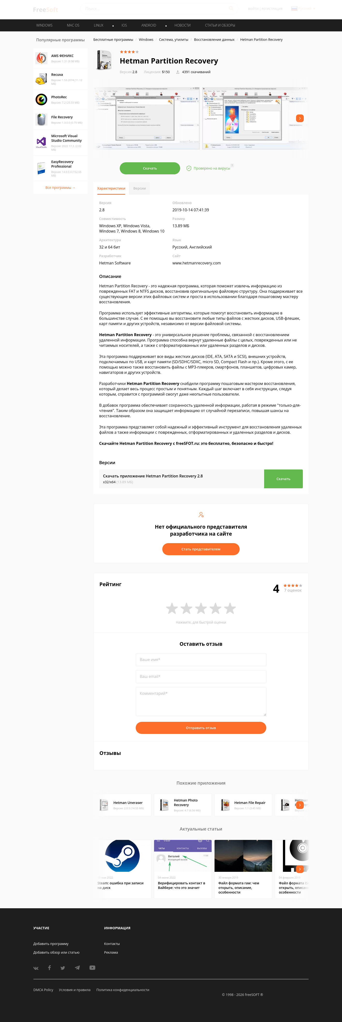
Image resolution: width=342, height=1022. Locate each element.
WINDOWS (44, 25)
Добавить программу (50, 943)
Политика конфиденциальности (122, 989)
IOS (124, 25)
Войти (253, 9)
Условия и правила (74, 989)
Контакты (112, 943)
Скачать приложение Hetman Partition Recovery (153, 476)
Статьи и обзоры (220, 25)
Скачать (150, 168)
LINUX (98, 25)
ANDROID (148, 25)
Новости (183, 25)
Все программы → (60, 187)
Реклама (111, 952)
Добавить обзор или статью (56, 952)
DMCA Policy (43, 989)
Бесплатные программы (113, 39)
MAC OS (73, 25)
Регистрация (272, 9)
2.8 (128, 72)
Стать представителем (201, 549)
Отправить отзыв (201, 727)
